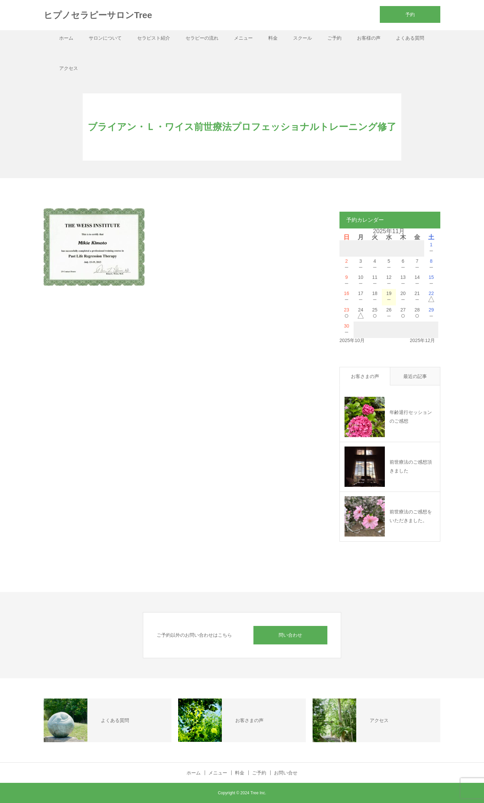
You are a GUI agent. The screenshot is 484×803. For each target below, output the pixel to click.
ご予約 (334, 38)
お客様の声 (368, 38)
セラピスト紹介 (153, 38)
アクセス (68, 68)
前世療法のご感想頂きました (411, 466)
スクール (302, 38)
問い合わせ (290, 635)
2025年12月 (422, 340)
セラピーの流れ (202, 38)
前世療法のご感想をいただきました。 (411, 516)
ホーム (66, 38)
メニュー (243, 38)
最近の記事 (415, 376)
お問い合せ (285, 772)
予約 (410, 14)
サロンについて (105, 38)
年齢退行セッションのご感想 (411, 416)
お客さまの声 (365, 376)
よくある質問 (410, 38)
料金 (273, 38)
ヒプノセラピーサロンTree (98, 15)
